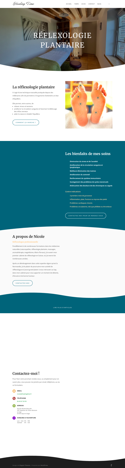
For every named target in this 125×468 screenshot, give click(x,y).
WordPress (44, 465)
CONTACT (89, 4)
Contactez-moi (22, 283)
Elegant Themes (24, 465)
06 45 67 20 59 (21, 401)
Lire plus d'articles (62, 307)
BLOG (97, 4)
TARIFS (74, 4)
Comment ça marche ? (26, 122)
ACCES (81, 4)
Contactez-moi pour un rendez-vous (85, 215)
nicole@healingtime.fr (24, 394)
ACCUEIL (67, 4)
